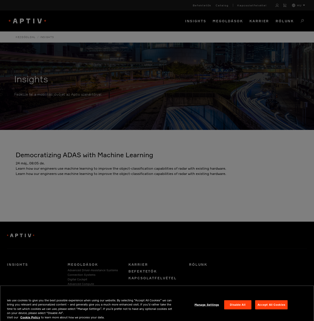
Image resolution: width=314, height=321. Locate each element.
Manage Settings (207, 307)
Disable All (237, 307)
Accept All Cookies (271, 307)
